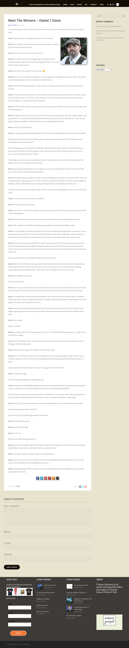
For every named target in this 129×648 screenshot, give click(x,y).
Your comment (12, 506)
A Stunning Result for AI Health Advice (81, 608)
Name (8, 531)
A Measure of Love (42, 605)
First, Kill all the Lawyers (113, 26)
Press (102, 4)
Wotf (18, 486)
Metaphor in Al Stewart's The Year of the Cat (83, 600)
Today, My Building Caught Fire (76, 592)
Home (65, 4)
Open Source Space (42, 611)
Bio (86, 4)
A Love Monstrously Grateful (45, 592)
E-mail (8, 543)
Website (8, 554)
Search (117, 4)
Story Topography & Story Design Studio (44, 4)
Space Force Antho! (50, 585)
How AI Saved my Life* (81, 585)
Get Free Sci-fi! (11, 598)
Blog (72, 4)
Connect (93, 4)
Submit (18, 633)
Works (79, 4)
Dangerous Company (43, 599)
